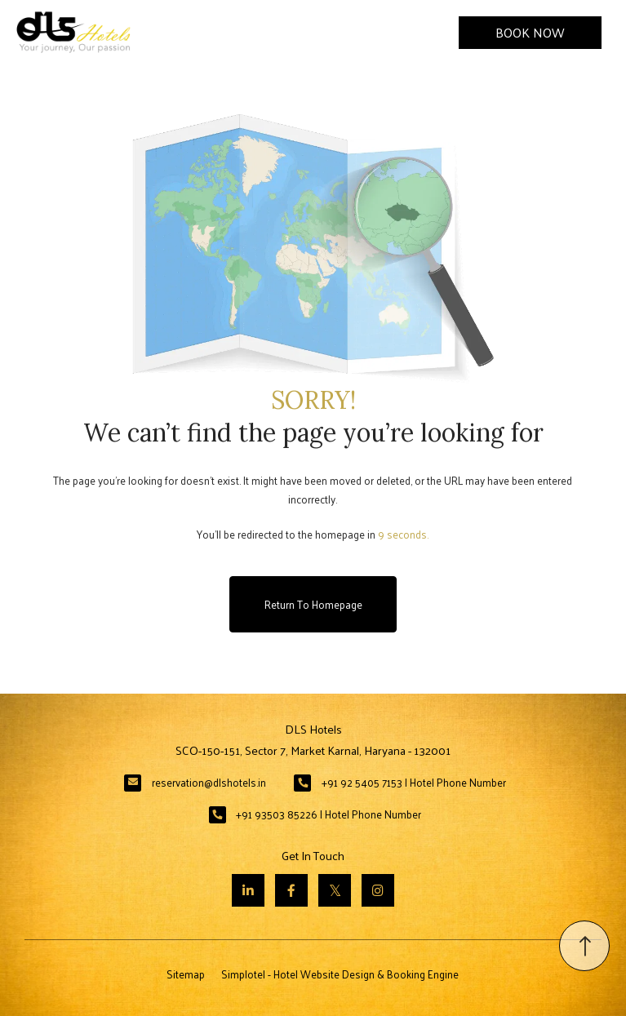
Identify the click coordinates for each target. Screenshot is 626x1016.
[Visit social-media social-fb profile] (291, 890)
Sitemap (185, 974)
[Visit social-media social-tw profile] (334, 890)
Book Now (530, 32)
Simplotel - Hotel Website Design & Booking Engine (340, 974)
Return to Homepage (313, 604)
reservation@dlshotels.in (209, 782)
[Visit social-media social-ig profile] (378, 890)
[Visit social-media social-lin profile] (248, 890)
